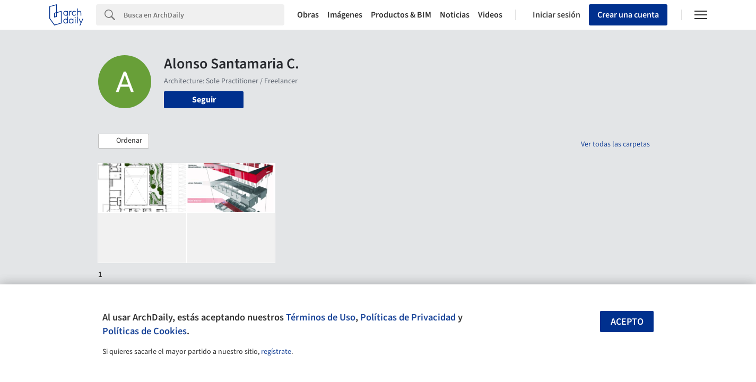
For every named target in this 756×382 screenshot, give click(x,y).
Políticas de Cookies (144, 331)
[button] (123, 141)
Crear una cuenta (628, 15)
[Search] (204, 14)
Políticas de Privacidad (408, 317)
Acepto (627, 321)
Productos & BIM (401, 15)
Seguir (204, 100)
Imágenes (344, 15)
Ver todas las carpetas (615, 144)
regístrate (276, 351)
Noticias (455, 15)
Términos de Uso (320, 317)
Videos (490, 15)
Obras (308, 15)
